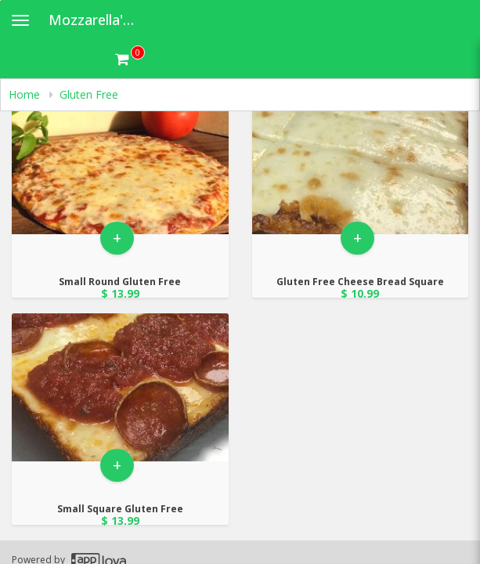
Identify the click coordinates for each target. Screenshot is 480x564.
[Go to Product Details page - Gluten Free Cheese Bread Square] (360, 160)
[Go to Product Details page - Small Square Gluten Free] (120, 387)
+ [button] (117, 237)
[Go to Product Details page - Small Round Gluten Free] (120, 160)
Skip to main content (0, 0)
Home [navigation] (26, 94)
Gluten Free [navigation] (89, 94)
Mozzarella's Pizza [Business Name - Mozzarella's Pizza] (99, 19)
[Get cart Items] (130, 58)
